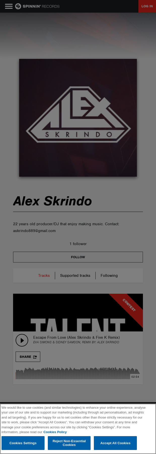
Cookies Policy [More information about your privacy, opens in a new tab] (55, 432)
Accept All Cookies (115, 443)
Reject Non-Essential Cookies (69, 443)
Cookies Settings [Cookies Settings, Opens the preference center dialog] (23, 443)
